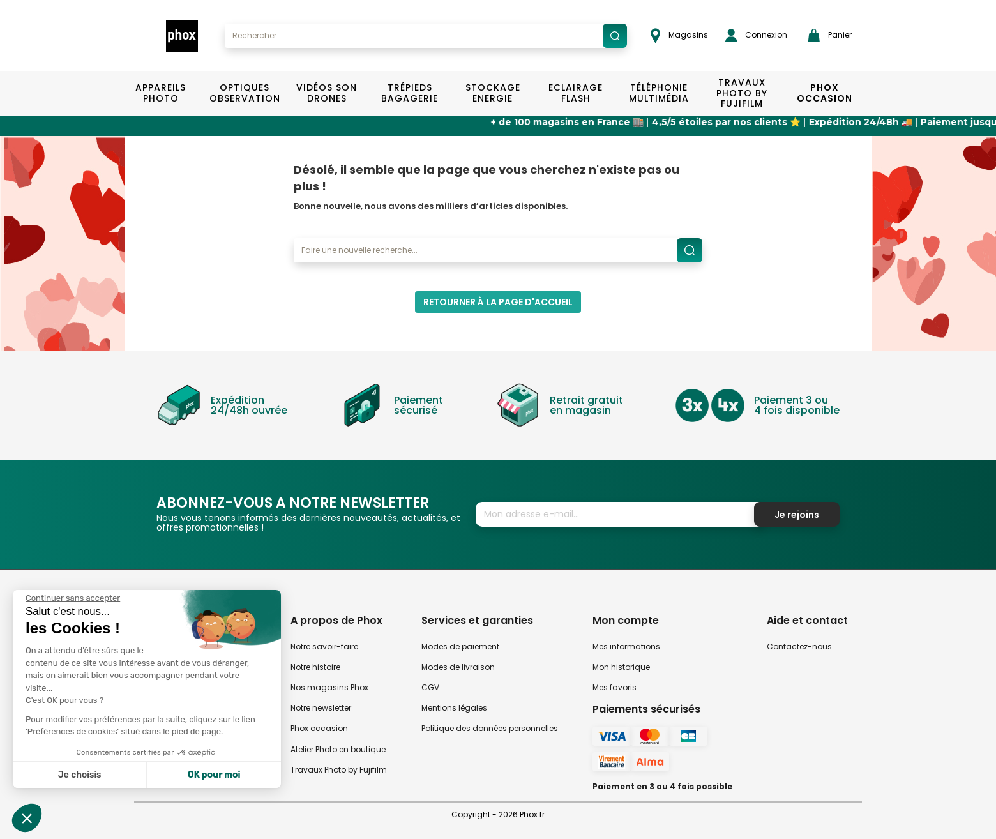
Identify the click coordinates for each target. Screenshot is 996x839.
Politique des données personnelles (489, 728)
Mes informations (626, 646)
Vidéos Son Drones (326, 93)
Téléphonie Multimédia (659, 93)
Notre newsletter (320, 707)
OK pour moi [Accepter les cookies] (214, 774)
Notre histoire (315, 666)
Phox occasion (319, 728)
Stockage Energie (492, 93)
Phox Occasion (824, 93)
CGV (430, 687)
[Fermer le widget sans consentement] (72, 598)
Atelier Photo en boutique (338, 749)
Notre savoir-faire (324, 646)
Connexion (756, 35)
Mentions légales (454, 707)
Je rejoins (796, 514)
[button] (26, 818)
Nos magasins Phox (329, 687)
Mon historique (621, 666)
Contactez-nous (799, 646)
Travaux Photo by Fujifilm (338, 769)
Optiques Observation (244, 93)
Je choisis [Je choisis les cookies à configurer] (80, 774)
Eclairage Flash (575, 93)
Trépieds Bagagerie (409, 93)
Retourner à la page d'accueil (498, 302)
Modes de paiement (460, 646)
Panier (830, 35)
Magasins (679, 35)
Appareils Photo (160, 93)
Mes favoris (614, 687)
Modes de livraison (458, 666)
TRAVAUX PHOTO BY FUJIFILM (741, 93)
